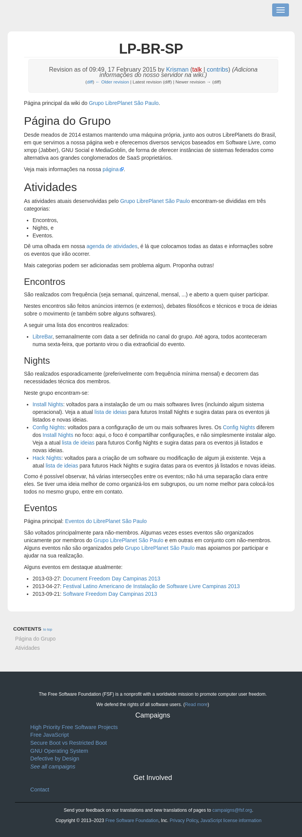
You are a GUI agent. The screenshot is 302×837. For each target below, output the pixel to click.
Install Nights (48, 404)
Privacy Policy (184, 820)
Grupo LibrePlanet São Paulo (123, 103)
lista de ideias (111, 412)
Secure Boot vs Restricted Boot (68, 743)
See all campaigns (52, 766)
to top (47, 629)
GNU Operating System (59, 751)
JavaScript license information (231, 820)
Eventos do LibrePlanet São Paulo (106, 521)
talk (197, 69)
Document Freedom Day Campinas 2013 (111, 578)
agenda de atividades (112, 246)
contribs (217, 69)
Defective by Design (54, 758)
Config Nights (49, 427)
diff (90, 81)
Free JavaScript (49, 735)
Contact (39, 789)
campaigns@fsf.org (232, 810)
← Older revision (112, 81)
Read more (196, 704)
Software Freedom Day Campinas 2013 (110, 594)
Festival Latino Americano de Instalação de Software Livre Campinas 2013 (151, 586)
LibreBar (42, 336)
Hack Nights (47, 458)
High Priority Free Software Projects (74, 727)
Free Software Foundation (131, 820)
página (111, 169)
